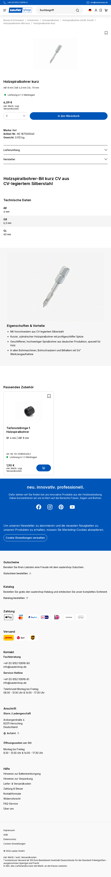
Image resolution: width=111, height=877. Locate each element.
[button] (15, 116)
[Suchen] (59, 10)
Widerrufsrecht (11, 798)
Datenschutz (9, 839)
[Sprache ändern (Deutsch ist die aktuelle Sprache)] (90, 10)
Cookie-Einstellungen (14, 843)
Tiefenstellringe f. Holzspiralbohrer (18, 430)
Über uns (8, 808)
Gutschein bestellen (17, 573)
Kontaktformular (12, 793)
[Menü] (5, 10)
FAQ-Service (10, 803)
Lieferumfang (11, 150)
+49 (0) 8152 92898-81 (16, 679)
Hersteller (9, 159)
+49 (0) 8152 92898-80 (16, 663)
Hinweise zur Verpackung (18, 778)
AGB (5, 834)
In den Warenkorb (69, 115)
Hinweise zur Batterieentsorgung (22, 773)
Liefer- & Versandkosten (17, 783)
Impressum (9, 830)
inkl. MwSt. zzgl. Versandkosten (11, 107)
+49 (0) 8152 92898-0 (17, 2)
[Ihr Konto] (95, 10)
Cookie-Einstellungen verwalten (25, 537)
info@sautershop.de (99, 2)
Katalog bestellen (15, 597)
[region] (55, 54)
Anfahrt (11, 733)
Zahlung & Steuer (13, 788)
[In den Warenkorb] (43, 467)
